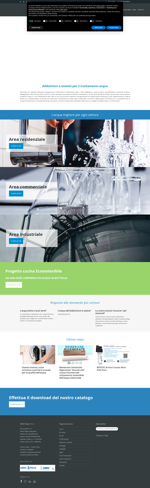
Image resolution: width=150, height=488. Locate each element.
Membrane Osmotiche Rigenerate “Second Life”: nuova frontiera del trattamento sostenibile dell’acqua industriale (72, 372)
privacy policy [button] (100, 6)
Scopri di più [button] (36, 27)
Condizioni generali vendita (29, 455)
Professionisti (64, 439)
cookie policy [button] (63, 9)
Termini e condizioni (27, 450)
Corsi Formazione (65, 456)
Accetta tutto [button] (114, 27)
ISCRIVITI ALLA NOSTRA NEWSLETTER (107, 429)
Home (61, 429)
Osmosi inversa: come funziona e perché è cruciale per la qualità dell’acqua (36, 370)
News (61, 452)
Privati (61, 436)
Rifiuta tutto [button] (99, 27)
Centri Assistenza (65, 459)
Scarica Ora (17, 404)
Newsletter (63, 462)
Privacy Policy (24, 447)
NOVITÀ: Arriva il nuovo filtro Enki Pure (111, 368)
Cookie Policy (35, 447)
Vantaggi (62, 446)
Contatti (62, 465)
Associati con (26, 461)
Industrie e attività (65, 442)
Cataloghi (62, 449)
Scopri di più (16, 146)
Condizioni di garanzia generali (30, 452)
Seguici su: (25, 476)
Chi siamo (62, 432)
